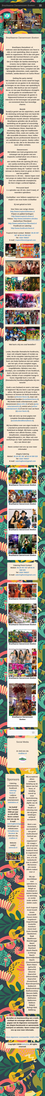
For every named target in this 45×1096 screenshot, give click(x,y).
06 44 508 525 (32, 456)
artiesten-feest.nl (21, 397)
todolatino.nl (13, 802)
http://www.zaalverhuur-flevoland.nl (22, 223)
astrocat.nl (13, 848)
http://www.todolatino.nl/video (26, 219)
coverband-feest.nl (30, 399)
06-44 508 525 (25, 235)
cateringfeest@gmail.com (25, 461)
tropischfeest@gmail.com (25, 240)
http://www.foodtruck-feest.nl (22, 228)
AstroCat (25, 1044)
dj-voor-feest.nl (22, 411)
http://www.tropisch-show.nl (22, 216)
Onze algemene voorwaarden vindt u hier (22, 1037)
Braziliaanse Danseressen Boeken (18, 5)
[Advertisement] (22, 1073)
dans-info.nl (22, 404)
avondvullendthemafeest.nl (22, 421)
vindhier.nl (22, 753)
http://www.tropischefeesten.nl (22, 211)
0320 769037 (24, 238)
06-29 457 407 (19, 456)
